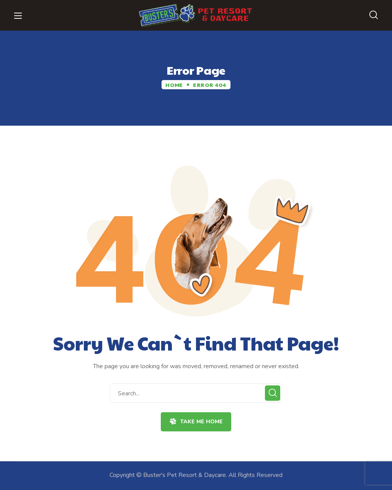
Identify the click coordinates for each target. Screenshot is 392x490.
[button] (373, 15)
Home (174, 84)
